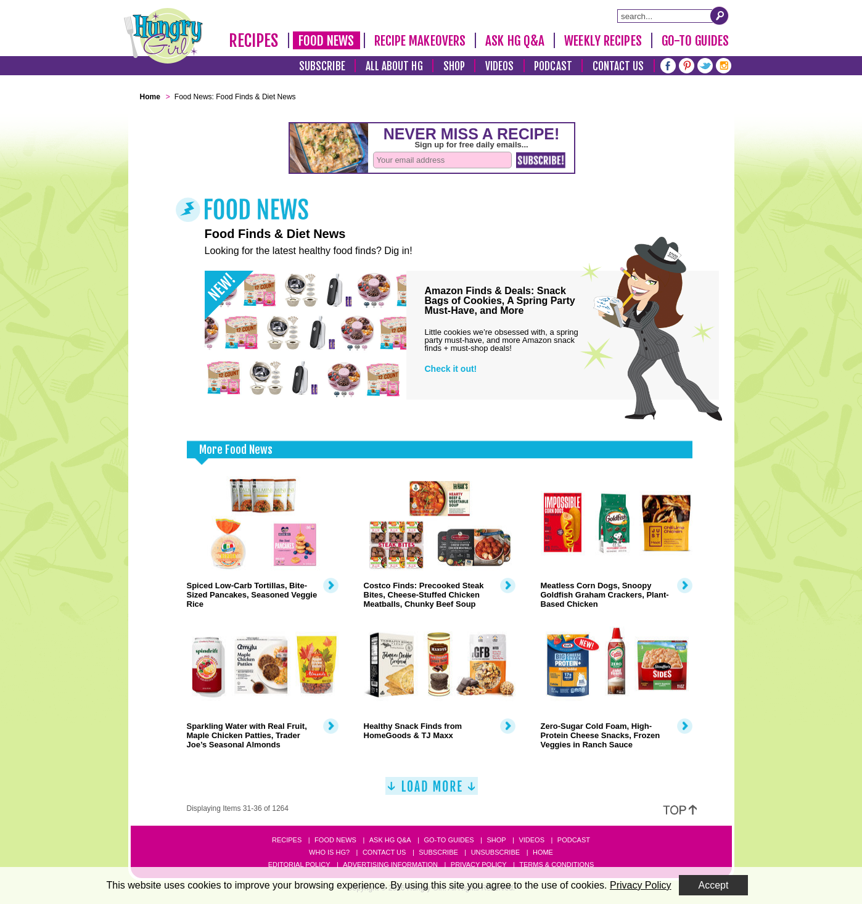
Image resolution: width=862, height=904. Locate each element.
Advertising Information (390, 864)
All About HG (394, 66)
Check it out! (451, 369)
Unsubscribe (495, 852)
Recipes (254, 40)
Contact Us (618, 66)
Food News (326, 41)
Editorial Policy (299, 864)
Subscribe (322, 66)
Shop (454, 66)
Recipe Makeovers (420, 41)
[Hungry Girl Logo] (163, 36)
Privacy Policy (479, 864)
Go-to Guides (449, 840)
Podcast (553, 66)
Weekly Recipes (602, 41)
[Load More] (431, 791)
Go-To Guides (695, 41)
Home (543, 852)
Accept (714, 885)
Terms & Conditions (556, 864)
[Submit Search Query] (719, 15)
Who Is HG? (329, 852)
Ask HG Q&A (514, 41)
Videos (499, 66)
